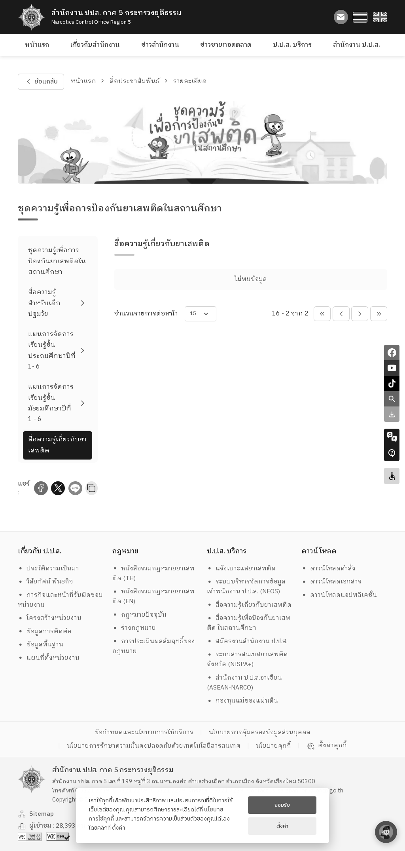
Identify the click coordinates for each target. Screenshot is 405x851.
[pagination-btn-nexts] (378, 313)
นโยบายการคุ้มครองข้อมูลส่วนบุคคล (259, 732)
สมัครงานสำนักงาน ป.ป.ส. (247, 641)
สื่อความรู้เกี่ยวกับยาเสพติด (57, 445)
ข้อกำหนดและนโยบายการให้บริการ (144, 732)
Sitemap (36, 814)
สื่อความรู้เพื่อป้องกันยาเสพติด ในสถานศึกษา (249, 623)
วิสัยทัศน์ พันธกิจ (46, 582)
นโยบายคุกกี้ (273, 746)
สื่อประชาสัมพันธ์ (134, 81)
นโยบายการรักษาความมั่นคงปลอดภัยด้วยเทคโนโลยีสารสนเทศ (153, 746)
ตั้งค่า (118, 828)
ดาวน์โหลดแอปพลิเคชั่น (339, 595)
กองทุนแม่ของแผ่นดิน (242, 701)
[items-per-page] (200, 313)
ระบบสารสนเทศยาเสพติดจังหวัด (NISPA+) (247, 659)
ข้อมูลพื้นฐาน (41, 645)
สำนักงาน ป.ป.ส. (356, 45)
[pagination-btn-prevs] (322, 313)
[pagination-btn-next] (359, 313)
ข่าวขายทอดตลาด (226, 45)
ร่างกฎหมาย (134, 628)
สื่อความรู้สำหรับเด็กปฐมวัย (44, 303)
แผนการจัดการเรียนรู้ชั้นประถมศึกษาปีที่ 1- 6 (52, 350)
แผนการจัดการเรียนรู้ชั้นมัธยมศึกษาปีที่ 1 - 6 (51, 403)
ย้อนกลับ (40, 81)
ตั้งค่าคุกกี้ (327, 745)
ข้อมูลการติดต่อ (45, 631)
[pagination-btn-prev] (341, 313)
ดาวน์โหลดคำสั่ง (328, 569)
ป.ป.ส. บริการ (292, 45)
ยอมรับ (282, 805)
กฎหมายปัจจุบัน (139, 615)
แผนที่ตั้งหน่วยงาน (49, 658)
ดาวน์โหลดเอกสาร (331, 582)
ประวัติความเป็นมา (48, 569)
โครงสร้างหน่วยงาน (50, 618)
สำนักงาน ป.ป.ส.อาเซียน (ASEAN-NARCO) (244, 683)
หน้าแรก (37, 45)
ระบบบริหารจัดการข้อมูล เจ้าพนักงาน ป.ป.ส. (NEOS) (247, 586)
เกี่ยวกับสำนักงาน (95, 45)
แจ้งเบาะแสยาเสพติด (241, 569)
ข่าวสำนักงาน (160, 45)
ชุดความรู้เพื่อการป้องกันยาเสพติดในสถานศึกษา (57, 261)
